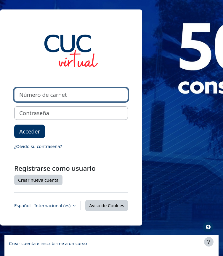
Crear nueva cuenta (38, 180)
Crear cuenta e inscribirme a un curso (48, 243)
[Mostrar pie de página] (209, 242)
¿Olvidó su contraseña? (38, 146)
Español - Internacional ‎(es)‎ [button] (43, 205)
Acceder (29, 131)
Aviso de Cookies (106, 205)
